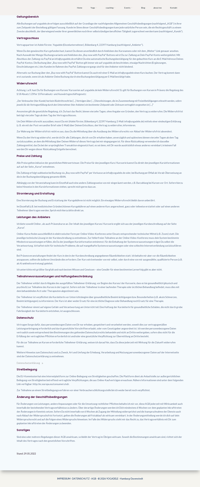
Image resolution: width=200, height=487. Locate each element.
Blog (143, 8)
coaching (111, 8)
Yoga (94, 8)
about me (157, 8)
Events (128, 8)
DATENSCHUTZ (81, 478)
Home (79, 8)
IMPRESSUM (63, 478)
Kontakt (173, 8)
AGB (93, 478)
